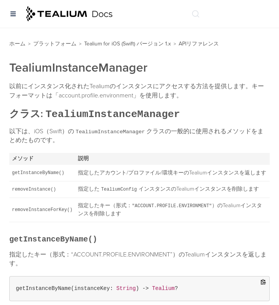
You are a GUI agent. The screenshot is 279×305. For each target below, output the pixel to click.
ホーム (17, 43)
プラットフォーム (54, 43)
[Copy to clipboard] (263, 282)
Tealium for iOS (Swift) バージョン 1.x (127, 43)
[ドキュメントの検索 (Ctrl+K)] (195, 13)
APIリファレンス (199, 43)
